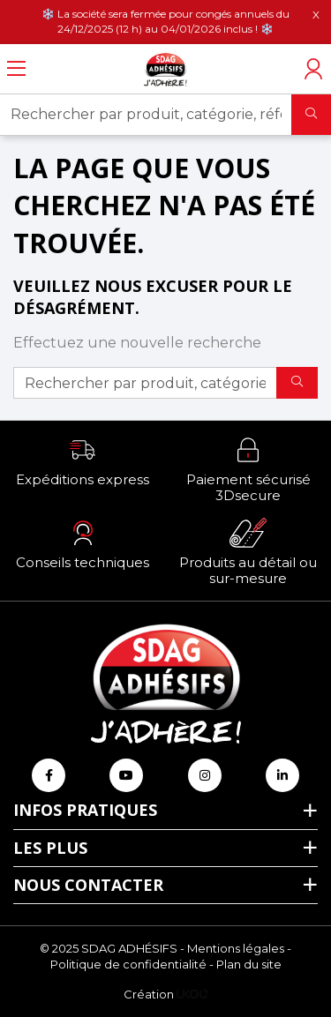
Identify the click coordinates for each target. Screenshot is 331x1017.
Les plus (50, 847)
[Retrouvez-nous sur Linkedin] (282, 775)
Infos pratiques (85, 809)
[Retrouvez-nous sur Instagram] (205, 775)
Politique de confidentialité (128, 964)
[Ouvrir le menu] (16, 68)
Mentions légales (235, 948)
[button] (83, 461)
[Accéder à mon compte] (313, 68)
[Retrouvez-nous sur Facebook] (48, 775)
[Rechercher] (311, 114)
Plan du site (249, 964)
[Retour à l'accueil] (166, 68)
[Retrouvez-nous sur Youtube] (126, 775)
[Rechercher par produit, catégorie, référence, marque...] (146, 114)
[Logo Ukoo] (192, 994)
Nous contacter (88, 884)
